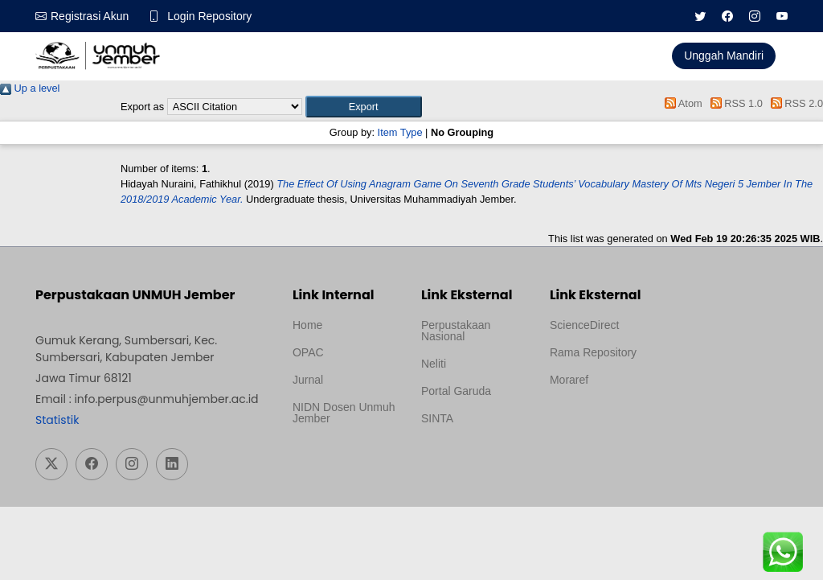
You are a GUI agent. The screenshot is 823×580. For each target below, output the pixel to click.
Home (307, 325)
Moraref (569, 379)
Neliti (433, 363)
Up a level (29, 88)
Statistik (57, 420)
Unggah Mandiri (724, 55)
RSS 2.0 (794, 103)
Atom (681, 103)
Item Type (400, 132)
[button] (363, 106)
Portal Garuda (456, 391)
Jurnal (308, 379)
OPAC (308, 352)
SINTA (437, 418)
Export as (142, 107)
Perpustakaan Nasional (455, 330)
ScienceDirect (584, 325)
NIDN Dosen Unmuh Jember (344, 412)
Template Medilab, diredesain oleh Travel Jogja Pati (467, 457)
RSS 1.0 (734, 103)
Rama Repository (593, 352)
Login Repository (209, 16)
